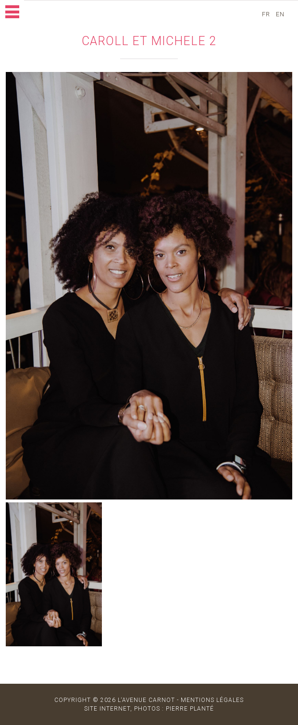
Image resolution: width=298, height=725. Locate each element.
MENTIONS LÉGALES (212, 700)
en (281, 14)
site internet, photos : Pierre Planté (149, 708)
